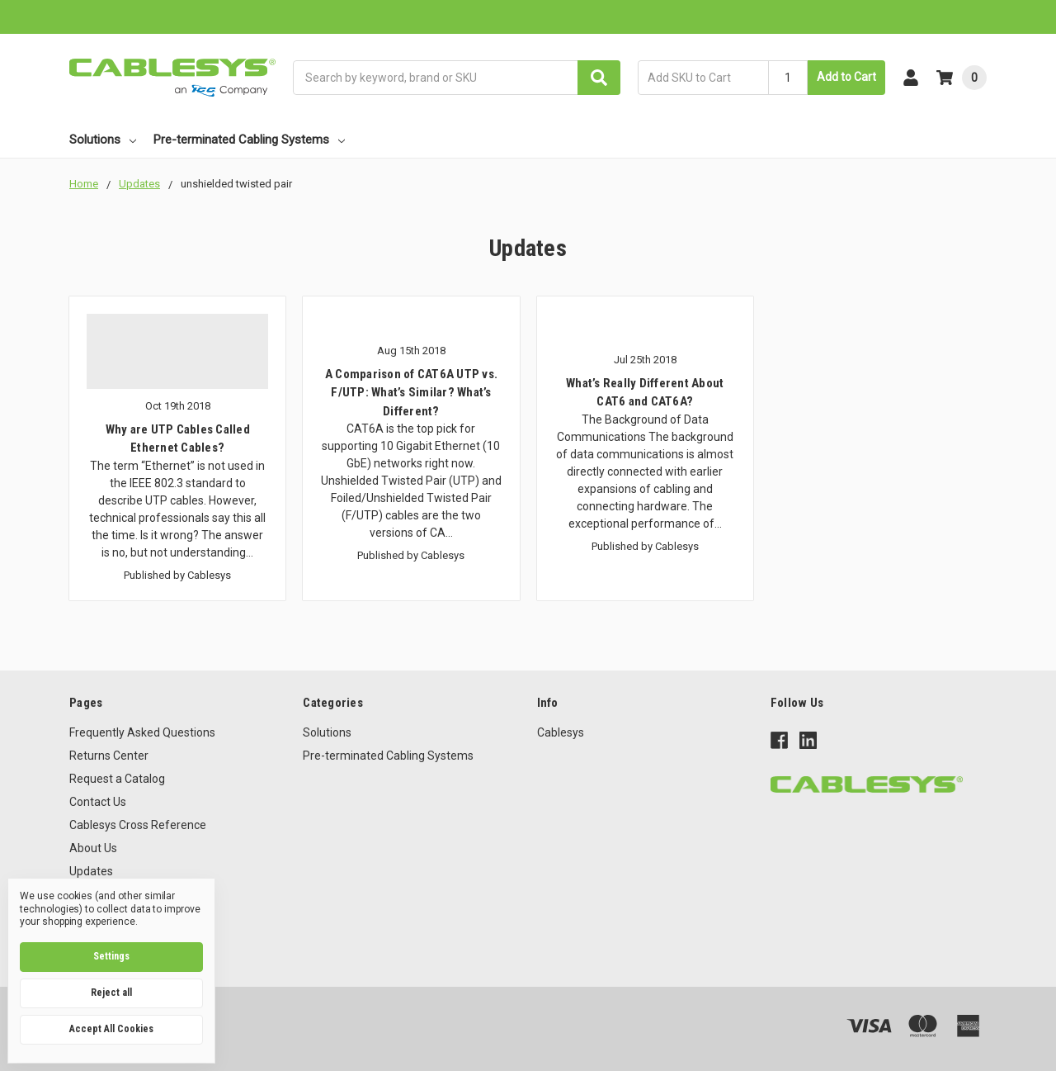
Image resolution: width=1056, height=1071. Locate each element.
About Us (93, 848)
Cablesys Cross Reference (137, 825)
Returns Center (108, 755)
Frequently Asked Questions (142, 732)
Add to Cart (846, 76)
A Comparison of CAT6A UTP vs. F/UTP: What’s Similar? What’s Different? (411, 393)
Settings (111, 956)
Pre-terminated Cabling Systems (249, 139)
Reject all (111, 992)
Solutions (102, 139)
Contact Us (97, 801)
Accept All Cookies (111, 1029)
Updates (91, 871)
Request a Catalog (117, 778)
